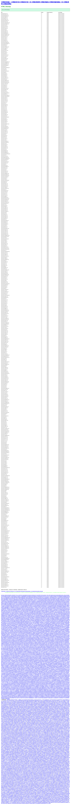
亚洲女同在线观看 (10, 630)
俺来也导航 (38, 714)
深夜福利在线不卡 (10, 658)
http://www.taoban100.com (5, 127)
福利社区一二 (54, 658)
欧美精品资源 (42, 672)
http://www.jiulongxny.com (4, 203)
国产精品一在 (14, 673)
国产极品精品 (19, 671)
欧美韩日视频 (57, 599)
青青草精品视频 (58, 619)
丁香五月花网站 (11, 613)
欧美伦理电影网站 (33, 613)
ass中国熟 (28, 739)
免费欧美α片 (35, 661)
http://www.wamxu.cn (4, 549)
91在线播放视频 (62, 716)
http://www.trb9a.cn (4, 514)
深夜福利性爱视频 (60, 612)
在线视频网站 (65, 596)
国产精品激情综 (66, 677)
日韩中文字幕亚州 (28, 637)
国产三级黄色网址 (34, 673)
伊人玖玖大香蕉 (61, 710)
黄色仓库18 (58, 736)
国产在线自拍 (51, 614)
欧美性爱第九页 (24, 715)
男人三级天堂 (22, 655)
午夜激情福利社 (53, 711)
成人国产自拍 (38, 681)
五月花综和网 (15, 715)
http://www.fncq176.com (4, 21)
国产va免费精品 (27, 619)
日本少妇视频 (13, 727)
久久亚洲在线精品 (42, 631)
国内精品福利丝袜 (56, 627)
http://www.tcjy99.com (4, 383)
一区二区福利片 (40, 651)
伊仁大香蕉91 (62, 717)
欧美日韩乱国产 (15, 666)
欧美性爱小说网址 (17, 653)
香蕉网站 (34, 709)
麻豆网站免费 (10, 637)
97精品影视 (25, 706)
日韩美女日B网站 (18, 660)
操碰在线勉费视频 (13, 609)
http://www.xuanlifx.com (4, 380)
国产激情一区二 (39, 652)
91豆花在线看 (42, 718)
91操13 (38, 719)
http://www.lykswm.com (4, 243)
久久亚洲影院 (21, 676)
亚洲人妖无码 (37, 715)
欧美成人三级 (14, 741)
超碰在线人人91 (18, 737)
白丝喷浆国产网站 (52, 667)
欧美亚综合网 (48, 701)
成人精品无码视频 (9, 668)
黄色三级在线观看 (22, 633)
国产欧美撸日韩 (39, 721)
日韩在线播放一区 (10, 616)
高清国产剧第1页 (52, 600)
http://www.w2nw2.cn (4, 73)
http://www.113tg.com (4, 241)
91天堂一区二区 (31, 655)
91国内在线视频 (31, 723)
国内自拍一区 (42, 659)
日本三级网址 (36, 608)
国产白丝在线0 (62, 667)
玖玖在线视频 (41, 717)
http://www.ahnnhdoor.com (5, 20)
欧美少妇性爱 (45, 682)
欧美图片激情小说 (8, 679)
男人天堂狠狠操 (60, 705)
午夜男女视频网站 (12, 674)
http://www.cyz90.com (4, 52)
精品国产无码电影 (4, 657)
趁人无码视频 (60, 609)
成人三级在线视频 (6, 654)
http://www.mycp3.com (4, 353)
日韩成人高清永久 (13, 717)
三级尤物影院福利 (49, 665)
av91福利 (44, 717)
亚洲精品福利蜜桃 (31, 639)
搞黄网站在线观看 (48, 683)
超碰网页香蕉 (22, 622)
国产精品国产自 (40, 678)
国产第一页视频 (19, 657)
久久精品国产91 (57, 654)
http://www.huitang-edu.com (5, 580)
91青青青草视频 (59, 664)
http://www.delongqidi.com (5, 166)
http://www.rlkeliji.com (4, 413)
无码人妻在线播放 (25, 658)
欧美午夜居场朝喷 (24, 726)
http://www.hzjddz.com (4, 473)
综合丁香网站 (11, 597)
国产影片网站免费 (55, 737)
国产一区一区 (55, 668)
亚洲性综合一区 (57, 659)
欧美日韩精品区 (9, 673)
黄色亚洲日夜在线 (50, 728)
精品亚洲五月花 (46, 610)
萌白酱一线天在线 (7, 661)
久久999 (52, 702)
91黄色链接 (11, 721)
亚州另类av (53, 739)
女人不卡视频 (40, 663)
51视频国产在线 (41, 707)
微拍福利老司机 (23, 711)
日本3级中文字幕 (7, 736)
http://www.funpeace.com (4, 14)
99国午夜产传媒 (47, 704)
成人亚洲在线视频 (50, 642)
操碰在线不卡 (17, 661)
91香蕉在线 (63, 714)
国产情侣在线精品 (43, 595)
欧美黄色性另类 (35, 610)
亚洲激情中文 (25, 627)
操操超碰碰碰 (15, 628)
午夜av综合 (37, 739)
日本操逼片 (29, 718)
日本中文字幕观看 (41, 670)
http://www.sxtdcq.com (4, 374)
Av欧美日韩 (10, 700)
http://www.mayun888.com (5, 318)
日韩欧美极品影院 (38, 617)
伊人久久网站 (33, 715)
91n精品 (54, 703)
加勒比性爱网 (32, 608)
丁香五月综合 (42, 675)
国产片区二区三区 (24, 671)
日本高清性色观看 (20, 614)
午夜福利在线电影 (31, 597)
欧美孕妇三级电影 (36, 628)
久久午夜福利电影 (62, 617)
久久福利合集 (19, 715)
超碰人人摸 (14, 700)
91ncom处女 (41, 700)
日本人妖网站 (12, 612)
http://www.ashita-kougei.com (5, 95)
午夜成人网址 (36, 614)
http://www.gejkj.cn (3, 72)
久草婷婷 (37, 740)
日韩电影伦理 (18, 609)
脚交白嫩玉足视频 (15, 620)
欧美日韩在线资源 (60, 668)
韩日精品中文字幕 (5, 626)
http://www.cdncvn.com (4, 411)
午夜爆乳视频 (37, 633)
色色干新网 (54, 707)
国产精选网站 (44, 666)
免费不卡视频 (4, 632)
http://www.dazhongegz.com (5, 451)
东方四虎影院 (57, 662)
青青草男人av (32, 699)
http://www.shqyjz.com (4, 98)
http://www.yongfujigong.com (5, 435)
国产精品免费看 (21, 599)
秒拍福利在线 (40, 658)
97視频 (36, 706)
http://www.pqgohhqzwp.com (5, 403)
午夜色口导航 (33, 702)
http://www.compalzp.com (4, 289)
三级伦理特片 (4, 714)
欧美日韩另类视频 (31, 634)
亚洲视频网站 (46, 660)
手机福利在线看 (30, 610)
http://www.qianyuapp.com (5, 220)
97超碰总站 (38, 720)
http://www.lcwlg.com (4, 45)
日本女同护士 (46, 608)
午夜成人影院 (31, 661)
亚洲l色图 (61, 739)
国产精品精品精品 (56, 614)
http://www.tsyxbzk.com (4, 229)
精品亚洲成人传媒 (24, 710)
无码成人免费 (21, 682)
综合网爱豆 (14, 703)
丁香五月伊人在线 (66, 651)
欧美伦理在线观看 (66, 670)
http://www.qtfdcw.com (4, 226)
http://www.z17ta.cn (4, 587)
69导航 (23, 703)
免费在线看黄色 (4, 623)
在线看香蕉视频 (37, 718)
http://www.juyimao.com (4, 476)
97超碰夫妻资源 (60, 719)
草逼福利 (28, 707)
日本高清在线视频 (55, 671)
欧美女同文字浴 (42, 681)
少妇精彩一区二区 (36, 705)
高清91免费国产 (11, 672)
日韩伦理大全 (32, 684)
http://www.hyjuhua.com (4, 557)
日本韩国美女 (60, 685)
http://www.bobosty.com (4, 306)
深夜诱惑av (4, 741)
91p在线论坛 (37, 727)
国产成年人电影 (31, 622)
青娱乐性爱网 (55, 705)
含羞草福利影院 (5, 715)
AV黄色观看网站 (55, 663)
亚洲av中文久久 (44, 596)
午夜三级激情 (21, 722)
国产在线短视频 (31, 616)
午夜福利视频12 (23, 654)
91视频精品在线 (5, 637)
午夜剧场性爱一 (61, 727)
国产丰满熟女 (3, 663)
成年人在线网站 (54, 624)
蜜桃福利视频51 (43, 637)
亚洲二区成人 (46, 714)
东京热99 (41, 701)
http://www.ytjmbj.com (4, 74)
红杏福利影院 (18, 669)
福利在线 (9, 704)
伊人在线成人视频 (63, 702)
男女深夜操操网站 (32, 659)
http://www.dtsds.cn (4, 335)
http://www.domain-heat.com (5, 430)
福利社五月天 (58, 702)
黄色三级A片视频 (49, 661)
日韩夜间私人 (8, 634)
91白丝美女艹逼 (62, 655)
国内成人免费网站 (61, 651)
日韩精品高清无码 (5, 677)
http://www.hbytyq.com (4, 307)
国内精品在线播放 (40, 625)
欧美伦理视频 (35, 671)
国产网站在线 (4, 705)
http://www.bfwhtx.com (4, 276)
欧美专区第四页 (49, 739)
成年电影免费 (9, 595)
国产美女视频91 (36, 612)
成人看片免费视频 (20, 659)
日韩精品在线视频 (51, 678)
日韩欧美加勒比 (57, 684)
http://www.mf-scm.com (4, 581)
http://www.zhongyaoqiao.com (5, 61)
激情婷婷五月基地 (51, 706)
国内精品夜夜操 (24, 718)
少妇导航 (17, 703)
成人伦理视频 (48, 657)
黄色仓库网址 (10, 725)
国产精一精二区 (43, 613)
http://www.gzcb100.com (4, 273)
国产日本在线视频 (20, 626)
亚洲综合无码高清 (25, 663)
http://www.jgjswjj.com (4, 466)
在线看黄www (41, 736)
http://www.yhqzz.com (4, 160)
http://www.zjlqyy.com (4, 245)
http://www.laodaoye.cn (4, 566)
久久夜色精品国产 (46, 622)
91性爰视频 (21, 727)
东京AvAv (50, 712)
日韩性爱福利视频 (35, 676)
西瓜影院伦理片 (8, 621)
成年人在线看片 (55, 660)
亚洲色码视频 (22, 621)
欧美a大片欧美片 (31, 662)
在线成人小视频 (65, 673)
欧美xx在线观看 (42, 684)
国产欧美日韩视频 (58, 681)
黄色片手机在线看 (54, 673)
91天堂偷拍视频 (27, 633)
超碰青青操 (50, 710)
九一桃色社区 (43, 726)
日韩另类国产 (13, 595)
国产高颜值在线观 (14, 641)
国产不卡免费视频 (31, 683)
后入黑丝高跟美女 (55, 714)
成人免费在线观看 (39, 624)
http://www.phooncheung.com (5, 283)
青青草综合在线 (64, 624)
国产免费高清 (26, 655)
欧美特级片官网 (14, 740)
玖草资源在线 (45, 736)
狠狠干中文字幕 (16, 716)
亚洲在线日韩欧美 (30, 670)
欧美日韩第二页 (4, 617)
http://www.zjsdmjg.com (4, 112)
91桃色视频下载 (38, 615)
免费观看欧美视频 (45, 658)
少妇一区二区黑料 (7, 609)
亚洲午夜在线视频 (30, 682)
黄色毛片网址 (9, 624)
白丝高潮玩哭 (45, 703)
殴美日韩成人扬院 (46, 716)
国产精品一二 (31, 636)
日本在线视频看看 (65, 679)
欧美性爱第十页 (32, 617)
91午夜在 (42, 725)
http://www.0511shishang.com (5, 67)
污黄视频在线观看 (57, 625)
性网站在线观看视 (58, 724)
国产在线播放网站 (51, 633)
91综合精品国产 (48, 621)
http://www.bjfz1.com (4, 390)
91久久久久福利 (20, 610)
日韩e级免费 (4, 737)
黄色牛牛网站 (50, 598)
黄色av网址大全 (35, 630)
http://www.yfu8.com (4, 405)
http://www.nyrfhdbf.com (4, 367)
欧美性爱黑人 (63, 623)
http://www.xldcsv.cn (4, 51)
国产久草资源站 (60, 630)
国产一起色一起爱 (49, 632)
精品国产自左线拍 (5, 616)
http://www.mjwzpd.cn (4, 257)
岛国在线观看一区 (16, 681)
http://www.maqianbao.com (5, 259)
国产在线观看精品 (35, 678)
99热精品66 (41, 740)
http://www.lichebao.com (4, 58)
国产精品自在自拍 (48, 673)
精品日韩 (31, 707)
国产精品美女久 (40, 614)
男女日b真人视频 (14, 624)
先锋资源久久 (47, 719)
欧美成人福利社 (43, 615)
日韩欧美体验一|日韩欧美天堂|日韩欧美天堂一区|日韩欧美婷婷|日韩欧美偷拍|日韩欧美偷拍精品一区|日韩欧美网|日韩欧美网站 (20, 591)
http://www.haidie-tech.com (5, 236)
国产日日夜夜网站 (63, 726)
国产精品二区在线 (25, 639)
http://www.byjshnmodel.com (5, 452)
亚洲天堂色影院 (13, 705)
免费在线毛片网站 (17, 615)
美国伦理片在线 (45, 652)
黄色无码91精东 (8, 718)
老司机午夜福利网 (44, 709)
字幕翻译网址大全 (30, 651)
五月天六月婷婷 (42, 634)
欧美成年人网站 (63, 595)
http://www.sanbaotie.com (4, 458)
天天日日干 (37, 702)
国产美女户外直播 (7, 664)
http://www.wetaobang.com (5, 199)
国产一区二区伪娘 (4, 652)
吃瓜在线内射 (40, 661)
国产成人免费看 (49, 596)
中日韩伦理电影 (19, 677)
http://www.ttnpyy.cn (4, 518)
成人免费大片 (42, 633)
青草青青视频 (4, 596)
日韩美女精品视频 (57, 639)
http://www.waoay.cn (4, 358)
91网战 (54, 723)
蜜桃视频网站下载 (38, 654)
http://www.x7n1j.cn (4, 204)
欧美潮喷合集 (13, 640)
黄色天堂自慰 (63, 683)
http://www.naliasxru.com (4, 19)
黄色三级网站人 (6, 653)
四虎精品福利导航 (26, 728)
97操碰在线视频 (41, 723)
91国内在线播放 (28, 719)
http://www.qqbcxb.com (4, 221)
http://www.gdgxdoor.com (4, 520)
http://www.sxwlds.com (4, 105)
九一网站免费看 (41, 719)
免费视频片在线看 (17, 665)
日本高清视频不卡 (7, 665)
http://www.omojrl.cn (4, 541)
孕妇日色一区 (24, 657)
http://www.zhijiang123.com (5, 274)
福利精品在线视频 (24, 624)
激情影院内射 (22, 738)
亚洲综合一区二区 (66, 668)
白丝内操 (17, 701)
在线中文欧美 (3, 660)
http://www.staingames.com (5, 444)
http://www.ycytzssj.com (4, 389)
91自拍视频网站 (52, 618)
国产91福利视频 (51, 641)
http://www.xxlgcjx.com (4, 504)
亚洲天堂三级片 (8, 639)
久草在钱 (37, 722)
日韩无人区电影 (61, 725)
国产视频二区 (15, 684)
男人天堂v (20, 703)
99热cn (36, 724)
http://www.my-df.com (4, 129)
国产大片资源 (15, 658)
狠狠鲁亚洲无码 (65, 614)
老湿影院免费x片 (40, 706)
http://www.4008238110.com (5, 399)
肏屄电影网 (44, 702)
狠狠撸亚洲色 (37, 621)
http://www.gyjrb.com (4, 527)
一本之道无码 (50, 651)
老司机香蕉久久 (57, 726)
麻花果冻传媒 (53, 595)
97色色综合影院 (41, 708)
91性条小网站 (18, 705)
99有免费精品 (10, 715)
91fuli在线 (3, 739)
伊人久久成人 (54, 721)
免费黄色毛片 (64, 664)
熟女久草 (56, 701)
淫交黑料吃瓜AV (39, 679)
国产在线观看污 (66, 620)
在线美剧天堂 (30, 641)
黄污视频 (40, 702)
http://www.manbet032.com (5, 489)
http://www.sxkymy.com (4, 253)
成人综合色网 (64, 674)
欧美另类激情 (21, 618)
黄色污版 (20, 718)
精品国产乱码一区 (17, 654)
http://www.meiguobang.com (5, 582)
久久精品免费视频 (35, 625)
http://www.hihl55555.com (4, 152)
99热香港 (49, 711)
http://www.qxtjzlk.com (4, 119)
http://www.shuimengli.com (5, 142)
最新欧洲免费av (26, 675)
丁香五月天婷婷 (65, 611)
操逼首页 (50, 740)
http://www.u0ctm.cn (4, 149)
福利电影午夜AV (16, 672)
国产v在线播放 (32, 667)
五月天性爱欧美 (22, 717)
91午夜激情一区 (18, 596)
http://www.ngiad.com (4, 75)
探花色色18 (17, 717)
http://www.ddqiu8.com (4, 222)
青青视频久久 (12, 707)
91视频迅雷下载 (29, 625)
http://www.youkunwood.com (5, 249)
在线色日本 (58, 721)
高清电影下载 (44, 632)
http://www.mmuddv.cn (4, 375)
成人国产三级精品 (45, 609)
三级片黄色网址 (26, 626)
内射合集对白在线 (10, 623)
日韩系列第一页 (31, 623)
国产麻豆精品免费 (51, 659)
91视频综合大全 (3, 711)
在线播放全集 (58, 667)
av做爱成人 (18, 708)
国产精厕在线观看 (58, 637)
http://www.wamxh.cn (4, 351)
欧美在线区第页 (12, 664)
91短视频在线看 (53, 619)
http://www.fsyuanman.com (5, 319)
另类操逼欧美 (58, 600)
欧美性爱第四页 (26, 622)
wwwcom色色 (16, 707)
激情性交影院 (67, 618)
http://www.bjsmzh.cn (4, 314)
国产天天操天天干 (63, 718)
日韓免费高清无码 (58, 616)
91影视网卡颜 (9, 727)
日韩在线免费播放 (47, 626)
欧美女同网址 (37, 667)
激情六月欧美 (65, 612)
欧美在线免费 (53, 621)
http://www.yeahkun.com (4, 420)
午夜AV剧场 (28, 724)
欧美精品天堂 (30, 663)
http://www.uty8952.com (4, 498)
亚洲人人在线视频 (59, 665)
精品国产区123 (53, 713)
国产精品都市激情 (26, 618)
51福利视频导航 (10, 724)
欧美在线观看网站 (18, 608)
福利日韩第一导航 (37, 672)
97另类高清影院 (14, 708)
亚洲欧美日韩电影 (23, 656)
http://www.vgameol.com (4, 342)
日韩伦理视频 (32, 724)
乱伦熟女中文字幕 (58, 610)
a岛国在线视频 (19, 740)
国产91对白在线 (62, 622)
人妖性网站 (63, 711)
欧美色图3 (49, 709)
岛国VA (58, 710)
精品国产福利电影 (10, 614)
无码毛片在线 (62, 656)
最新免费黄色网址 (34, 679)
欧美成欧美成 (21, 664)
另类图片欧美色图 (14, 704)
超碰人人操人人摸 (40, 738)
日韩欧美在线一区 (32, 665)
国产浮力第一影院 (24, 704)
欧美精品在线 (42, 629)
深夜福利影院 (60, 682)
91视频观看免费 (66, 640)
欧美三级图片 (8, 596)
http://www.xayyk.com (4, 551)
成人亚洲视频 (32, 629)
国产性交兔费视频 (38, 665)
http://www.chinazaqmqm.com (5, 567)
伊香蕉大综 (60, 722)
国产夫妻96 (30, 738)
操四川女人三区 (16, 633)
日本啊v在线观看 (19, 720)
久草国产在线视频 (10, 720)
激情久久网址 (8, 629)
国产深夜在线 (62, 639)
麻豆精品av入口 (53, 637)
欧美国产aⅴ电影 (52, 613)
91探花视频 (13, 713)
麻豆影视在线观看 (64, 669)
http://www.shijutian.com (4, 89)
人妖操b (60, 714)
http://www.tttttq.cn (3, 266)
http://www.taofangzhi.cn (4, 376)
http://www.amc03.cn (4, 304)
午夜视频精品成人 (29, 677)
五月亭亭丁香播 (26, 616)
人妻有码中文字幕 (53, 615)
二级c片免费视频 (49, 663)
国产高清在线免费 (61, 640)
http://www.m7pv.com (4, 441)
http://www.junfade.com (4, 312)
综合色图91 (55, 738)
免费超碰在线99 (10, 719)
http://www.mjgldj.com (4, 196)
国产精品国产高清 (40, 635)
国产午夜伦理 (5, 614)
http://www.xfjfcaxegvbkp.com (5, 43)
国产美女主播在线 (58, 621)
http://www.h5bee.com (4, 214)
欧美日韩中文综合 (12, 654)
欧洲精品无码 (20, 658)
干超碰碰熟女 (47, 634)
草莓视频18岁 (8, 737)
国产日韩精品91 (35, 663)
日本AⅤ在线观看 (63, 707)
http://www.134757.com (4, 398)
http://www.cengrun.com (4, 426)
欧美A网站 (15, 720)
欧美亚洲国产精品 (26, 664)
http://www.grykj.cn (3, 288)
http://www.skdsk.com (4, 365)
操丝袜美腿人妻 (35, 712)
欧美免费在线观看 (15, 638)
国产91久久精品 (61, 627)
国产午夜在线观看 (50, 682)
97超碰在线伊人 (6, 728)
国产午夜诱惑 (19, 678)
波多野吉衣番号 (3, 639)
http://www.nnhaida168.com (5, 481)
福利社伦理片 (62, 677)
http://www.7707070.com (4, 83)
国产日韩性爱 (28, 617)
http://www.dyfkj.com (4, 182)
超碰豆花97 (53, 724)
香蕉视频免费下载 (66, 708)
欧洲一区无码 (50, 699)
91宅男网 (52, 717)
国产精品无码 (34, 637)
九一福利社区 (17, 728)
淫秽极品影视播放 (24, 660)
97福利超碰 (29, 706)
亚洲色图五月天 (12, 618)
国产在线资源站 (48, 662)
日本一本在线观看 (18, 625)
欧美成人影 (16, 718)
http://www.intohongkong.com (5, 158)
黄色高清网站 (27, 665)
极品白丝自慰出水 (64, 619)
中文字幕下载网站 (14, 652)
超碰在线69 (3, 716)
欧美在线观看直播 (29, 660)
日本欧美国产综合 (5, 700)
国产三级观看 (22, 653)
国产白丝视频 (19, 624)
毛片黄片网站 (14, 668)
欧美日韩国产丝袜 (26, 661)
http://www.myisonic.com (4, 50)
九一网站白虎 (50, 707)
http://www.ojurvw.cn (4, 213)
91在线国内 (51, 718)
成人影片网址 (10, 666)
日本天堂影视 (67, 655)
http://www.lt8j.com (3, 260)
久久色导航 (65, 705)
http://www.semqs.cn (4, 122)
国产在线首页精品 (16, 642)
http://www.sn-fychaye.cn (4, 391)
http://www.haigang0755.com (5, 487)
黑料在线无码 (62, 641)
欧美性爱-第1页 (33, 595)
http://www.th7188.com (4, 121)
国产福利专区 (29, 595)
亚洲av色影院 (63, 713)
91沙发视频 (14, 701)
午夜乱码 (58, 718)
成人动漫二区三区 (41, 627)
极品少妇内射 (43, 617)
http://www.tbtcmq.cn (4, 136)
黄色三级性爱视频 (14, 671)
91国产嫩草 (34, 740)
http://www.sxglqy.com (4, 76)
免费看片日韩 (12, 680)
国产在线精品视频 (51, 656)
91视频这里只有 (21, 613)
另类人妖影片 (3, 679)
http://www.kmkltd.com (4, 130)
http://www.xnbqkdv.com (4, 230)
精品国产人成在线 (28, 635)
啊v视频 (67, 714)
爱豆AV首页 (33, 718)
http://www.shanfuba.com (4, 396)
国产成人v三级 (42, 638)
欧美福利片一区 (31, 664)
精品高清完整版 (60, 671)
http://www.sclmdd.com (4, 28)
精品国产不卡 (48, 669)
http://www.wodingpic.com (4, 545)
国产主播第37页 (23, 679)
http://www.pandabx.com (4, 536)
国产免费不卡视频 (37, 664)
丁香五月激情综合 (25, 662)
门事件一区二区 (33, 624)
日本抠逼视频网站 (30, 704)
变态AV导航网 (56, 700)
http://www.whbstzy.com (4, 544)
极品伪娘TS (32, 716)
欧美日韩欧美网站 (8, 671)
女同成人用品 (56, 620)
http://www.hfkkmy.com (4, 111)
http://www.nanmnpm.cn (4, 26)
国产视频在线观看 (14, 657)
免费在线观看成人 (43, 664)
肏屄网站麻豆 (66, 727)
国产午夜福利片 (18, 667)
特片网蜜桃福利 (38, 611)
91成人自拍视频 (44, 624)
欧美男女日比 (23, 667)
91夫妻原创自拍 (36, 616)
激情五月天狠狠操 (22, 629)
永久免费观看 (27, 672)
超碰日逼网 (46, 705)
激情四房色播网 (7, 612)
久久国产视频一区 (31, 675)
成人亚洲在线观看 (53, 657)
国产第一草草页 (5, 611)
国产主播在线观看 (19, 700)
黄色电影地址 (43, 720)
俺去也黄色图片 (66, 717)
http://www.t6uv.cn (3, 414)
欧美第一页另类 (17, 634)
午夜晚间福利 (13, 683)
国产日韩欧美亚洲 (47, 672)
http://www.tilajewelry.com (4, 128)
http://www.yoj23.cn (4, 573)
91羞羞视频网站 (5, 599)
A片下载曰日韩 (55, 720)
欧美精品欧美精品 (35, 677)
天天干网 (32, 736)
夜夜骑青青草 (26, 680)
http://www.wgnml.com (4, 281)
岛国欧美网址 (50, 608)
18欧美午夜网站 (60, 708)
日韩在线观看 (22, 674)
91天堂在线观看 (5, 675)
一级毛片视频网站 (53, 680)
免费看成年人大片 (66, 634)
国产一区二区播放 (5, 682)
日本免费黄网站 (31, 612)
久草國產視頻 (31, 737)
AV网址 (28, 723)
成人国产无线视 (20, 670)
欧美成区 (46, 710)
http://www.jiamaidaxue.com (5, 228)
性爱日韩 (25, 707)
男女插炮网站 (57, 618)
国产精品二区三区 (25, 628)
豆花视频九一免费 (36, 701)
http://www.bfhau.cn (4, 506)
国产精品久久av (26, 674)
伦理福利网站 (41, 622)
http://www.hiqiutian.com (4, 330)
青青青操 (12, 699)
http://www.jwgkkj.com (4, 344)
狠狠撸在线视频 (63, 653)
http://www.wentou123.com (5, 81)
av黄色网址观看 (44, 663)
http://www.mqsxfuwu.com (4, 372)
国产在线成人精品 (4, 628)
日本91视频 (16, 726)
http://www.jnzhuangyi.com (5, 174)
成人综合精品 (3, 678)
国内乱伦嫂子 (28, 608)
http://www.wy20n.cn (4, 453)
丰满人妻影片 (25, 720)
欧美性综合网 (16, 680)
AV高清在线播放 (60, 720)
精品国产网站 (3, 618)
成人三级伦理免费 (54, 612)
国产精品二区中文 (48, 680)
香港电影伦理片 (54, 598)
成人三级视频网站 (67, 627)
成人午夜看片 (52, 639)
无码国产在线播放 (25, 623)
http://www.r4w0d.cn (4, 360)
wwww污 (35, 737)
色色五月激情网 (45, 699)
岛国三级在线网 (43, 724)
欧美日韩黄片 (26, 636)
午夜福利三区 (45, 722)
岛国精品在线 (66, 628)
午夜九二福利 (39, 726)
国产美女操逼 (56, 640)
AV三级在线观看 (55, 652)
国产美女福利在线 (11, 622)
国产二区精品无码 (62, 659)
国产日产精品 (47, 617)
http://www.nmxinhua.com (4, 535)
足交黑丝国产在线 (12, 739)
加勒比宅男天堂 (17, 712)
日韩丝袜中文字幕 (41, 655)
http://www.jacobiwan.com (4, 159)
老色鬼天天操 (13, 629)
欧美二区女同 (60, 675)
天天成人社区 (6, 710)
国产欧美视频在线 (34, 596)
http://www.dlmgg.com (4, 465)
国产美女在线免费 (36, 631)
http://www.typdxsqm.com (4, 472)
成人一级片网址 (41, 608)
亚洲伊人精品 (51, 668)
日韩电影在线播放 (46, 676)
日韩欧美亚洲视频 (52, 622)
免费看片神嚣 (64, 609)
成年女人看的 (21, 685)
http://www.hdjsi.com (4, 268)
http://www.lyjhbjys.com (4, 267)
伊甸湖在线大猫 (25, 630)
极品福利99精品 (47, 638)
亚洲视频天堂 (33, 739)
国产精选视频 (67, 617)
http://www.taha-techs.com (5, 88)
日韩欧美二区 (56, 670)
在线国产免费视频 (41, 610)
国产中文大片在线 (67, 600)
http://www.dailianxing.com (5, 450)
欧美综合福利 (41, 599)
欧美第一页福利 (65, 671)
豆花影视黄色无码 (47, 713)
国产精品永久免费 (26, 614)
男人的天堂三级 (54, 608)
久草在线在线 (65, 652)
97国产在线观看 (51, 625)
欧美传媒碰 (45, 707)
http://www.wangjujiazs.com (5, 173)
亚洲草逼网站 (7, 716)
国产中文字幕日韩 (62, 684)
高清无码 (18, 724)
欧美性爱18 (44, 737)
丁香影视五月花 (8, 608)
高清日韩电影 (36, 658)
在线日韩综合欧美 (15, 685)
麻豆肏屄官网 (26, 631)
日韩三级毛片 (56, 709)
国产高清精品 (63, 637)
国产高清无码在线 (9, 632)
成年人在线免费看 (13, 635)
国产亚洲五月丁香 (64, 632)
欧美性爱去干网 (42, 727)
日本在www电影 (7, 722)
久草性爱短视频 (61, 709)
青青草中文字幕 (41, 636)
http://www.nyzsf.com (4, 290)
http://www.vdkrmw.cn (4, 135)
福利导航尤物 (9, 652)
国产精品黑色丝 (47, 681)
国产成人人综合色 (19, 663)
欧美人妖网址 (3, 600)
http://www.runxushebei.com (5, 322)
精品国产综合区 (8, 641)
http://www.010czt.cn (4, 422)
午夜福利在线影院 (5, 713)
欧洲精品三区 (3, 671)
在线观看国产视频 (57, 631)
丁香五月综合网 (63, 724)
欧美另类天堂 (13, 679)
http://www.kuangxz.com (4, 320)
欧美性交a (18, 741)
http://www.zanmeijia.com (4, 176)
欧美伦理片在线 (3, 659)
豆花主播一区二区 (14, 639)
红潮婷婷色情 (42, 714)
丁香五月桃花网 (19, 628)
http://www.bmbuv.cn (4, 118)
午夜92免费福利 (66, 639)
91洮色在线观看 (31, 666)
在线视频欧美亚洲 (45, 678)
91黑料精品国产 (52, 726)
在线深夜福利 (18, 674)
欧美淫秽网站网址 (58, 657)
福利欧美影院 (7, 656)
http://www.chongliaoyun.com (5, 235)
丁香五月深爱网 (31, 618)
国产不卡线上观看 (11, 655)
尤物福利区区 (50, 658)
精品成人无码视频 (29, 657)
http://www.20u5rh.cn (4, 53)
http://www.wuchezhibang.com (5, 475)
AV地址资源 (27, 717)
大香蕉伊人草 (27, 705)
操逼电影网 (29, 720)
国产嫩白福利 (38, 640)
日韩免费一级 (64, 682)
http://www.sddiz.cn (4, 366)
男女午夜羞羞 (39, 657)
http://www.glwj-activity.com (5, 157)
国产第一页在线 (27, 629)
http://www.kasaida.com (4, 151)
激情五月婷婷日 (43, 665)
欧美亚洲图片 (60, 642)
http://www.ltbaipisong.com (5, 559)
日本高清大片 (57, 655)
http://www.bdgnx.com (4, 44)
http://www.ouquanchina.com (5, 488)
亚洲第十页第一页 (41, 597)
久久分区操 (66, 723)
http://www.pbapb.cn (4, 464)
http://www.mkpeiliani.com (4, 291)
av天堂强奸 (31, 705)
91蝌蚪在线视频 (36, 620)
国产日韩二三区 (20, 627)
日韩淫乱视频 (33, 722)
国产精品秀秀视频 (25, 632)
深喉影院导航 (52, 654)
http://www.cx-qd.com (4, 568)
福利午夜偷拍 (20, 709)
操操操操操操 (60, 663)
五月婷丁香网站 (36, 675)
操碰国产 (44, 701)
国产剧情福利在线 (60, 608)
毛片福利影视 (63, 616)
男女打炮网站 (7, 680)
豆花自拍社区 (22, 705)
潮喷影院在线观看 (48, 616)
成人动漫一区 (60, 635)
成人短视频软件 (47, 667)
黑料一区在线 (48, 615)
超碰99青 (19, 714)
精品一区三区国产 (14, 659)
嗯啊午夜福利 (34, 611)
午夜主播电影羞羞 (46, 614)
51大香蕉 (11, 722)
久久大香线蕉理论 (55, 609)
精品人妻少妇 (66, 706)
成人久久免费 (9, 740)
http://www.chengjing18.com (5, 364)
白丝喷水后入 (47, 720)
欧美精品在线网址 (39, 598)
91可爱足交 (13, 718)
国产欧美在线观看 (17, 655)
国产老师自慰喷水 (67, 678)
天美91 (47, 737)
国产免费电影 (55, 596)
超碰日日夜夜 (34, 713)
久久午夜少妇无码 (42, 623)
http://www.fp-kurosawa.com (5, 412)
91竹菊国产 (21, 728)
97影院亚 (35, 728)
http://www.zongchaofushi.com (5, 22)
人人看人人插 (55, 682)
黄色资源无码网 (5, 681)
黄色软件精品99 (41, 712)
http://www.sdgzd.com (4, 574)
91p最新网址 (24, 719)
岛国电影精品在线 (6, 721)
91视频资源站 (66, 725)
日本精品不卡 (26, 634)
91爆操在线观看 (49, 624)
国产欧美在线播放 (57, 628)
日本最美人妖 (39, 642)
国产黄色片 (10, 738)
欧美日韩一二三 (36, 600)
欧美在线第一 (5, 624)
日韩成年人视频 (7, 633)
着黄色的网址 (23, 669)
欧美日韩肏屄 (57, 677)
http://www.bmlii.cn (3, 134)
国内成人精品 (65, 728)
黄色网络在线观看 (48, 664)
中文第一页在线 (59, 624)
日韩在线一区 (7, 600)
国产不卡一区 (62, 628)
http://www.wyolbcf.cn (4, 145)
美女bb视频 (57, 739)
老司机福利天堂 (18, 711)
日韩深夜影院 (13, 712)
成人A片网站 (19, 725)
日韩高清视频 (49, 677)
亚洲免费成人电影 (46, 740)
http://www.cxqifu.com (4, 37)
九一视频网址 (19, 699)
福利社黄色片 (8, 669)
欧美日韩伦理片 (58, 623)
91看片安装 (4, 701)
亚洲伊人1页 (41, 739)
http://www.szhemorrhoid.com (5, 295)
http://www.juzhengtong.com (5, 503)
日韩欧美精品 (33, 640)
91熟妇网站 (32, 706)
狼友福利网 (57, 725)
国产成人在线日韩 (52, 725)
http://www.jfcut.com (4, 264)
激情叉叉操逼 (26, 597)
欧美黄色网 (29, 727)
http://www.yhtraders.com (4, 234)
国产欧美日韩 (44, 677)
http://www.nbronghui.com (4, 382)
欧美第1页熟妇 (26, 683)
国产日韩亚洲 (53, 653)
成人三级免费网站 (66, 720)
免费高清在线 (12, 676)
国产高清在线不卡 (61, 638)
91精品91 (38, 704)
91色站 (67, 707)
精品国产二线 (42, 640)
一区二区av (60, 737)
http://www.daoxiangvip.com (5, 42)
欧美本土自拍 (40, 703)
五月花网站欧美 (65, 665)
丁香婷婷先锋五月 (15, 599)
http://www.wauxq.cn (4, 442)
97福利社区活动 (42, 710)
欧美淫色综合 (31, 701)
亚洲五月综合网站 (9, 659)
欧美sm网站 (28, 699)
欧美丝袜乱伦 (25, 682)
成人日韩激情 (44, 654)
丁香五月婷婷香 (49, 671)
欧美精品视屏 (22, 636)
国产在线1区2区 (41, 618)
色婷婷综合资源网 (28, 714)
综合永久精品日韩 (10, 662)
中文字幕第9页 (67, 662)
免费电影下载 (63, 621)
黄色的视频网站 (8, 711)
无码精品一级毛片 (25, 620)
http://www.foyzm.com (4, 468)
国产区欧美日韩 (21, 672)
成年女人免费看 (7, 615)
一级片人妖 (51, 719)
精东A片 (51, 720)
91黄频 (65, 719)
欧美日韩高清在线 (21, 616)
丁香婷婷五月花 (26, 612)
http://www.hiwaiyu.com (4, 183)
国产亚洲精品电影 (53, 629)
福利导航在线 (17, 683)
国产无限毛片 (31, 600)
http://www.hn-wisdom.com (5, 499)
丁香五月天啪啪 (18, 598)
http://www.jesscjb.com (4, 565)
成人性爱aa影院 (30, 631)
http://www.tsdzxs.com (4, 513)
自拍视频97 (28, 715)
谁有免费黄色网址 (37, 619)
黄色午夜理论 (14, 702)
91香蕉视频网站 (63, 610)
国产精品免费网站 (52, 636)
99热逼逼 (5, 727)
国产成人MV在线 (57, 678)
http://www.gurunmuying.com (5, 553)
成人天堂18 (55, 728)
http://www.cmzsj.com (4, 404)
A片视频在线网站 (47, 623)
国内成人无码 (50, 630)
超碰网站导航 (45, 612)
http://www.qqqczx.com (4, 526)
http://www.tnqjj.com (4, 113)
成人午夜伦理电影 (23, 615)
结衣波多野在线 (64, 598)
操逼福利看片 (13, 615)
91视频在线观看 (16, 722)
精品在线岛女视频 (8, 708)
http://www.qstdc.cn (4, 298)
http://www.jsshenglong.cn (4, 65)
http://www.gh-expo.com (4, 437)
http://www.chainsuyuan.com (5, 198)
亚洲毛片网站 (66, 721)
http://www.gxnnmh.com (4, 282)
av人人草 (52, 715)
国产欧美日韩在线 (67, 638)
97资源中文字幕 (10, 677)
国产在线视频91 (15, 626)
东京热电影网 (67, 672)
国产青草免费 (42, 668)
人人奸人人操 (10, 682)
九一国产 (25, 721)
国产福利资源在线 (13, 596)
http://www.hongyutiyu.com (5, 345)
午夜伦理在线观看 (47, 629)
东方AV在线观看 (52, 716)
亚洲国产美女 (5, 662)
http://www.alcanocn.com (4, 572)
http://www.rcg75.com (4, 434)
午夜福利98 (10, 703)
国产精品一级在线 (20, 662)
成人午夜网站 (61, 614)
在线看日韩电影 (38, 653)
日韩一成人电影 (46, 640)
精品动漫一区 (41, 612)
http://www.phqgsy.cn (4, 349)
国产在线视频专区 (54, 661)
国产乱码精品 (9, 657)
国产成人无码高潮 (18, 595)
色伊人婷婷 (30, 703)
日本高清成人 (41, 685)
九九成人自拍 (41, 722)
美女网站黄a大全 (22, 665)
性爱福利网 (17, 713)
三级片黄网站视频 (61, 670)
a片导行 (60, 723)
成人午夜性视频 (25, 670)
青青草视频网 (46, 738)
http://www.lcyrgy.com (4, 120)
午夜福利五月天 (34, 719)
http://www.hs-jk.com (4, 107)
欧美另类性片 (7, 613)
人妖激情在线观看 (24, 739)
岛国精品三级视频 (37, 629)
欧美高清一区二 (64, 661)
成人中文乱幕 (13, 608)
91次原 (63, 723)
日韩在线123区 (20, 723)
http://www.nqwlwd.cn (4, 305)
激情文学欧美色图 (25, 610)
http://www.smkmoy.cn (4, 397)
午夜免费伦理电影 (62, 618)
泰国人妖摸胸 (67, 659)
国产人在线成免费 (43, 674)
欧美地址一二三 (56, 676)
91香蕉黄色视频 (6, 597)
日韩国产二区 (15, 662)
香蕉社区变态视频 (24, 625)
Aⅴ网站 (36, 725)
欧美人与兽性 (56, 685)
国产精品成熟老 (34, 657)
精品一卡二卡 (50, 679)
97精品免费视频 (18, 617)
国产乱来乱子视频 (37, 683)
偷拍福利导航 (46, 633)
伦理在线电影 (15, 627)
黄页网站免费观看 (28, 609)
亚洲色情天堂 (5, 620)
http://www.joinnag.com (4, 483)
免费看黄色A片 (46, 628)
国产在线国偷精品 (27, 613)
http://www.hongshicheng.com (5, 251)
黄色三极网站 (50, 609)
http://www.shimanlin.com (4, 459)
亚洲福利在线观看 (31, 672)
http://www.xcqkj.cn (4, 68)
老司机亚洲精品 (21, 707)
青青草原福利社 (12, 736)
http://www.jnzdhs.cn (4, 29)
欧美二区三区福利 (12, 656)
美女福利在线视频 (58, 595)
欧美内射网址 (17, 664)
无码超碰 (65, 703)
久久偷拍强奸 (49, 612)
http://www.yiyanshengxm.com (5, 467)
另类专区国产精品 (37, 684)
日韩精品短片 (37, 723)
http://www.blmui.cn (4, 219)
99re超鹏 (64, 701)
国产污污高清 (30, 676)
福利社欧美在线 (63, 681)
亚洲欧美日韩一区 (36, 626)
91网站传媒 (67, 715)
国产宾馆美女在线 (18, 736)
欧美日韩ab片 (28, 736)
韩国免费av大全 (31, 728)
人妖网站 (49, 722)
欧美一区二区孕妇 (62, 662)
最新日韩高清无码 (62, 626)
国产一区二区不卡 (57, 672)
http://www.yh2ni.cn (4, 495)
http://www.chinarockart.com (5, 175)
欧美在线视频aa (41, 705)
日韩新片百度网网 (44, 711)
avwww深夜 (22, 721)
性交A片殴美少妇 (45, 721)
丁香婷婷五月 (26, 599)
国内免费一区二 (31, 674)
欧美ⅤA (26, 712)
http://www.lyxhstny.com (4, 542)
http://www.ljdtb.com (4, 418)
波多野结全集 (46, 627)
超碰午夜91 (10, 702)
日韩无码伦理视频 (17, 622)
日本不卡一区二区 (50, 652)
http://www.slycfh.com (4, 528)
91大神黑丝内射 (22, 609)
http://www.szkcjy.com (4, 205)
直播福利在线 (67, 658)
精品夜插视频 (23, 684)
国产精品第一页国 (65, 666)
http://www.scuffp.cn (4, 350)
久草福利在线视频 (58, 683)
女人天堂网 (54, 740)
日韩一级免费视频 (50, 703)
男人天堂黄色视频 (61, 660)
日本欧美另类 (11, 706)
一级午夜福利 (11, 631)
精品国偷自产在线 (17, 656)
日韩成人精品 (56, 638)
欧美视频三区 (51, 635)
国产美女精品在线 (34, 635)
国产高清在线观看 (30, 627)
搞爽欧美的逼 (7, 598)
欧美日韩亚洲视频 (63, 613)
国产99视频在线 (7, 619)
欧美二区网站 (38, 669)
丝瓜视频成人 (19, 684)
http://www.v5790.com (4, 97)
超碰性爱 (57, 723)
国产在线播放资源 (19, 639)
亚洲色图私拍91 (58, 711)
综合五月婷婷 (51, 620)
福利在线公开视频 (47, 600)
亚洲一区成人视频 (9, 651)
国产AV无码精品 (34, 642)
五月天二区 (62, 721)
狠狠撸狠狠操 (15, 677)
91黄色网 (15, 699)
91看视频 (44, 739)
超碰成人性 (16, 723)
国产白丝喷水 (46, 659)
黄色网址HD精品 (57, 636)
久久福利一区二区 (9, 701)
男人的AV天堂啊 (21, 701)
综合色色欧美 (46, 675)
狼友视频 (52, 709)
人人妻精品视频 (51, 597)
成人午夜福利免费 (54, 664)
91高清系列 (5, 723)
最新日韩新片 (60, 611)
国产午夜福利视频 (66, 630)
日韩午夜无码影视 (28, 679)
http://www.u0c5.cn (3, 66)
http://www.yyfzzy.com (4, 59)
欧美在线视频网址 (11, 636)
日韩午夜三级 (12, 633)
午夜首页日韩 (58, 712)
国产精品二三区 (56, 597)
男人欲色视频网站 (21, 638)
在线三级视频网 (46, 641)
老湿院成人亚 (14, 637)
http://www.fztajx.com (4, 449)
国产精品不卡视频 (4, 595)
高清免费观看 (50, 675)
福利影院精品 (48, 654)
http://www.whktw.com (4, 497)
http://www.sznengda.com (4, 211)
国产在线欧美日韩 (30, 658)
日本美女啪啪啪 (58, 704)
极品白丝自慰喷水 (61, 676)
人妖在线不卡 (32, 668)
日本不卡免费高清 (4, 651)
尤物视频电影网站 (48, 653)
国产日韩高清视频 (41, 626)
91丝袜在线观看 (5, 725)
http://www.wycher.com (4, 99)
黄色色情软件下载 (57, 715)
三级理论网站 (52, 611)
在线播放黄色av (12, 653)
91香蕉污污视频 (35, 682)
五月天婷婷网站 (21, 612)
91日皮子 (3, 712)
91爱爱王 (18, 721)
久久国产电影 (43, 657)
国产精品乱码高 (20, 666)
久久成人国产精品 (57, 641)
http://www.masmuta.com (4, 275)
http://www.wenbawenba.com (5, 373)
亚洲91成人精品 (63, 636)
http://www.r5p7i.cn (4, 189)
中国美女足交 (32, 619)
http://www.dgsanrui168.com (5, 576)
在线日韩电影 (39, 673)
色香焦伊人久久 (32, 725)
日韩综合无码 (11, 599)
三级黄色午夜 (6, 702)
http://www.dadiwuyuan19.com (5, 530)
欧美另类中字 (43, 653)
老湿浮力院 (35, 721)
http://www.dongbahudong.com (5, 537)
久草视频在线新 (3, 608)
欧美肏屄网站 (7, 631)
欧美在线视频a (54, 679)
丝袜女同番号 (38, 595)
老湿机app (24, 723)
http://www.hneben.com (4, 296)
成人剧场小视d (32, 708)
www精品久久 (63, 740)
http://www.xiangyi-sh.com (4, 341)
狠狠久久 (14, 710)
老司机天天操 (63, 672)
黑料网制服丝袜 (57, 716)
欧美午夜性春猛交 (26, 659)
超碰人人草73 (3, 718)
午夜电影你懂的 (15, 706)
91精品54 (8, 723)
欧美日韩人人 (40, 699)
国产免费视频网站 (42, 616)
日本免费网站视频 (57, 656)
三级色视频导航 (13, 660)
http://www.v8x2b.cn (4, 443)
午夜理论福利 (34, 714)
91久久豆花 (5, 720)
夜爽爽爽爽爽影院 (5, 685)
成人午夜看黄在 (52, 681)
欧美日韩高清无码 (12, 598)
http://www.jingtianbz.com (4, 511)
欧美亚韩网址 (18, 621)
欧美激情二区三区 (25, 685)
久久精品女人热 (36, 655)
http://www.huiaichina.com (4, 445)
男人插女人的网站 (28, 669)
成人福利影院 (51, 685)
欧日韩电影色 (9, 640)
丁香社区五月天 (58, 703)
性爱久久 (29, 721)
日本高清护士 (7, 672)
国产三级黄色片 (62, 631)
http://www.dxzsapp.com (4, 126)
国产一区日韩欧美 (30, 709)
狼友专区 (36, 699)
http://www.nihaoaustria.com (5, 82)
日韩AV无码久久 (37, 659)
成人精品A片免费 (16, 631)
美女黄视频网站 (36, 622)
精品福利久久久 (52, 626)
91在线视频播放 (60, 666)
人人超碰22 (50, 721)
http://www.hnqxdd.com (4, 564)
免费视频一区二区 (14, 663)
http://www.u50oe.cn (4, 60)
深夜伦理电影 (41, 628)
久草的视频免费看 (12, 625)
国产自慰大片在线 (14, 709)
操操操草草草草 (27, 621)
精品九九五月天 (33, 615)
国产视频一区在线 (34, 656)
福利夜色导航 (57, 706)
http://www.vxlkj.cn (3, 491)
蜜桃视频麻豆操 (63, 629)
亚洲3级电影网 (19, 702)
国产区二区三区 (10, 611)
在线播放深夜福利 (15, 682)
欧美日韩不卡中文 (27, 653)
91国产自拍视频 (54, 674)
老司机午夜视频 (48, 724)
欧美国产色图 (44, 661)
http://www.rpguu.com (4, 522)
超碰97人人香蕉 (39, 609)
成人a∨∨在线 (9, 709)
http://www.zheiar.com (4, 521)
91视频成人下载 (38, 637)
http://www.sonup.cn (4, 143)
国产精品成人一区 (46, 685)
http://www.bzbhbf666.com (5, 512)
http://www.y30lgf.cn (4, 280)
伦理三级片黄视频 (31, 620)
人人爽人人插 (56, 611)
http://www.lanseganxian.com (5, 357)
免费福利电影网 (18, 635)
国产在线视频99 (4, 630)
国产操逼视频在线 (5, 738)
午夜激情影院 (12, 665)
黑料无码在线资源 (27, 681)
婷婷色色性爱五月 (18, 739)
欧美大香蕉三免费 (18, 710)
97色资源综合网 (5, 719)
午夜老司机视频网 (65, 699)
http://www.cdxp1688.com (4, 141)
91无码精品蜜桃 (35, 703)
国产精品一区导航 (34, 609)
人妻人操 (62, 703)
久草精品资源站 (51, 708)
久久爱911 (12, 723)
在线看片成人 (15, 614)
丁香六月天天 (4, 683)
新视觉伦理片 (20, 611)
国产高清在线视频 (27, 638)
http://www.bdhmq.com (4, 165)
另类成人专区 (58, 740)
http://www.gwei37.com (4, 18)
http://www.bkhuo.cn (4, 352)
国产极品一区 (28, 684)
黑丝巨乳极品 (52, 701)
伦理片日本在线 (58, 629)
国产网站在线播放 (20, 623)
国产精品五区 (54, 699)
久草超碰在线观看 (61, 620)
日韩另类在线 (60, 661)
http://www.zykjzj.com (4, 419)
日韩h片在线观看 (14, 610)
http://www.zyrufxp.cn (4, 327)
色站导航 (13, 726)
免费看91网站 (30, 713)
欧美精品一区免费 (64, 680)
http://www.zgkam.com (4, 321)
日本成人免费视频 (19, 641)
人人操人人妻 (33, 711)
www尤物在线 (19, 704)
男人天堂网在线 (39, 737)
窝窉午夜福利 (19, 637)
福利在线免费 (10, 684)
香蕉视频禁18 (43, 704)
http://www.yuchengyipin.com (5, 482)
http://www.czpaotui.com (4, 368)
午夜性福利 (15, 724)
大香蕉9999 (50, 727)
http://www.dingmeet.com (4, 480)
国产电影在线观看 (52, 599)
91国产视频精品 (67, 599)
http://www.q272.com (4, 427)
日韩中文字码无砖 (9, 628)
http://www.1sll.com (4, 460)
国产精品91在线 (42, 619)
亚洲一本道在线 (36, 717)
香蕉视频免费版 (10, 670)
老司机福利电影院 (37, 716)
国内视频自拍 (53, 677)
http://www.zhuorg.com (4, 550)
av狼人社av (41, 715)
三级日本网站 (29, 624)
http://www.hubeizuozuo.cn (5, 313)
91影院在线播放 (65, 608)
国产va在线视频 (65, 642)
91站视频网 (50, 736)
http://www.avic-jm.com (4, 27)
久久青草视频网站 (23, 724)
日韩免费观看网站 (5, 642)
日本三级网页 (40, 677)
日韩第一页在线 (9, 620)
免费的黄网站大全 (9, 714)
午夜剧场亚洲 (47, 718)
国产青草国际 (47, 597)
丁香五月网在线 (15, 630)
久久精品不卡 (43, 611)
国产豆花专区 (28, 654)
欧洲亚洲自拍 (23, 635)
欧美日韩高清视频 (12, 600)
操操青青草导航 (53, 704)
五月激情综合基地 (35, 738)
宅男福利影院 (28, 615)
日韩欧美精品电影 (45, 630)
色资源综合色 (37, 708)
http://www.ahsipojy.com (4, 114)
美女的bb (26, 738)
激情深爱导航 (18, 600)
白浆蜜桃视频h (23, 598)
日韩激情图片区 (53, 669)
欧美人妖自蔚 (29, 673)
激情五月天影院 (46, 712)
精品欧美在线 (9, 617)
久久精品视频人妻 (4, 673)
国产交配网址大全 (40, 656)
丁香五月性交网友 (55, 727)
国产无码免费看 (36, 685)
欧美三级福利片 (51, 617)
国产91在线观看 (62, 715)
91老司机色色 (30, 710)
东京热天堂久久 (63, 712)
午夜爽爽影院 (17, 618)
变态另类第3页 (23, 617)
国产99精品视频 (24, 673)
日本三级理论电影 (8, 678)
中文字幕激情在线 (19, 651)
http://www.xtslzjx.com (4, 168)
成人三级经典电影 (49, 666)
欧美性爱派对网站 (31, 700)
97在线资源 (27, 703)
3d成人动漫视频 (32, 633)
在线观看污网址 (19, 652)
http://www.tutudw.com (4, 529)
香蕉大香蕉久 (22, 712)
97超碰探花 (50, 714)
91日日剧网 (7, 739)
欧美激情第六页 (21, 681)
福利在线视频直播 (59, 596)
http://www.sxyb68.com (4, 334)
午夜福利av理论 (40, 728)
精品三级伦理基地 (62, 654)
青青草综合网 (21, 661)
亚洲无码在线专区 (58, 669)
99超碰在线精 (36, 700)
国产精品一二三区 (63, 625)
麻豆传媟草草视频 (15, 675)
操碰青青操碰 (53, 616)
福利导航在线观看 (43, 669)
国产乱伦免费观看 (51, 628)
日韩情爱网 (46, 727)
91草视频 (63, 737)
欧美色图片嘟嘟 (36, 670)
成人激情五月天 (7, 635)
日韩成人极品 (64, 663)
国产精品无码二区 (22, 640)
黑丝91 (29, 716)
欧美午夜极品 (38, 638)
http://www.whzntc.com (4, 534)
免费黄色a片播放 (34, 652)
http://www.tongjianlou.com (5, 80)
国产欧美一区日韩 (45, 679)
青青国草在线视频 (46, 625)
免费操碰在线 (47, 611)
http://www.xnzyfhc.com (4, 207)
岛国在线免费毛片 (37, 674)
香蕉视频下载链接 (46, 599)
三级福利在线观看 (37, 668)
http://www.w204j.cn (4, 57)
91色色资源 (46, 708)
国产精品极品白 (27, 667)
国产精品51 (62, 738)
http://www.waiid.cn (4, 496)
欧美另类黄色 (59, 658)
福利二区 (2, 736)
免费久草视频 (18, 668)
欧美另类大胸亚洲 (33, 654)
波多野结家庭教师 (66, 597)
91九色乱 (20, 726)
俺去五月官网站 (12, 728)
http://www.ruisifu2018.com (5, 188)
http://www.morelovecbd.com (5, 96)
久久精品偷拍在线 (5, 704)
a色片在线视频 (50, 660)
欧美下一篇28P (50, 705)
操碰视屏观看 (21, 683)
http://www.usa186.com (4, 30)
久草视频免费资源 (5, 655)
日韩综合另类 (23, 608)
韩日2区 (10, 713)
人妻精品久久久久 (5, 622)
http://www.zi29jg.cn (4, 490)
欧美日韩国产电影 (25, 700)
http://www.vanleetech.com (5, 35)
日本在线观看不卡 (37, 634)
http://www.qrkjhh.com (4, 303)
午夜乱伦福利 (17, 619)
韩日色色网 (22, 737)
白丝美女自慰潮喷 (5, 627)
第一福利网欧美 (53, 623)
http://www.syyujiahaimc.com (5, 34)
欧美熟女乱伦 (15, 623)
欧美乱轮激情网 (38, 613)
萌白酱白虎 (23, 702)
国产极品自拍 (48, 613)
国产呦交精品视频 (38, 711)
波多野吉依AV (36, 736)
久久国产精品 (33, 727)
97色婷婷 (49, 715)
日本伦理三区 (6, 703)
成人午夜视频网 (5, 666)
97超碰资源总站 (21, 716)
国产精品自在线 (18, 679)
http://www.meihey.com (4, 172)
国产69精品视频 (56, 634)
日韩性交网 (15, 721)
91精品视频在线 (7, 667)
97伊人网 (25, 727)
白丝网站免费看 (50, 627)
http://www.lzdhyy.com (4, 336)
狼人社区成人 (52, 638)
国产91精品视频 (39, 632)
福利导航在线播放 (31, 685)
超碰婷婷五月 (7, 618)
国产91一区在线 (58, 653)
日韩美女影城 (4, 668)
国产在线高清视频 (24, 595)
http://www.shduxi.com (4, 144)
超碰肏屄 (23, 740)
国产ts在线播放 (20, 620)
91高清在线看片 (62, 615)
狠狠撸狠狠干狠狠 (33, 638)
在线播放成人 (59, 680)
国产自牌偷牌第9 (30, 712)
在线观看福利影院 (33, 681)
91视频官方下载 (59, 598)
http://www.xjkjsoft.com (4, 218)
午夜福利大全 (60, 632)
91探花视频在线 (25, 676)
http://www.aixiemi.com (4, 36)
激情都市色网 (61, 597)
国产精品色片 (36, 666)
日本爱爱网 (54, 712)
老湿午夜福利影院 (65, 675)
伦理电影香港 (24, 677)
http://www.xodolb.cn (4, 560)
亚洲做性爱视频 (54, 666)
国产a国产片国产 (33, 669)
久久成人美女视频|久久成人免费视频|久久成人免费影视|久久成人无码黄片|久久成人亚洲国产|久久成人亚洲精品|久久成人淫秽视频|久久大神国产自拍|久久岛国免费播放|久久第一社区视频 (31, 695)
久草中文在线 (22, 634)
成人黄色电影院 (27, 708)
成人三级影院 (53, 683)
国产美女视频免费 (29, 652)
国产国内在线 (21, 642)
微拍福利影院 (40, 630)
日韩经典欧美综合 (48, 619)
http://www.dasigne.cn (4, 206)
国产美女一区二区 (60, 679)
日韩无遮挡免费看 (60, 728)
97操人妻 (38, 710)
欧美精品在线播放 (41, 660)
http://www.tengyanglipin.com (5, 558)
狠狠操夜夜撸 (16, 597)
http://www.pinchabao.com (5, 406)
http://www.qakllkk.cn (4, 49)
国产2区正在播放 (61, 633)
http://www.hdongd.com (4, 191)
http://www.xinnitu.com (4, 195)
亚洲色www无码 (23, 736)
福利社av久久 (25, 713)
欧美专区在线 (10, 610)
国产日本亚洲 (52, 672)
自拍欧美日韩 (3, 619)
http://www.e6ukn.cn (4, 90)
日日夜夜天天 (26, 642)
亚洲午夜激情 (46, 651)
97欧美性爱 (50, 737)
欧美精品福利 (16, 676)
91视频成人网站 (21, 631)
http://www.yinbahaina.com (5, 505)
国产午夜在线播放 (13, 669)
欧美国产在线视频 (47, 639)
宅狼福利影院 (6, 636)
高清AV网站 (45, 715)
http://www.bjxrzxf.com (4, 167)
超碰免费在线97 (55, 719)
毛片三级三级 (48, 637)
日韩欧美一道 (65, 700)
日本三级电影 (47, 620)
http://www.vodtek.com (4, 244)
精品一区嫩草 (40, 666)
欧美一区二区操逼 (55, 630)
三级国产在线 (60, 701)
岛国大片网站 (48, 595)
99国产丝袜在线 (50, 738)
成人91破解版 (27, 701)
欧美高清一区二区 (48, 674)
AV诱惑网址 (7, 707)
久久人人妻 (60, 700)
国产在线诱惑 (57, 626)
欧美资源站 (35, 704)
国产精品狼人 (15, 670)
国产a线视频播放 (52, 684)
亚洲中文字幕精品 (42, 620)
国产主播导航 (15, 611)
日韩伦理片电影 (64, 657)
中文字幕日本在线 (67, 656)
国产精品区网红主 (31, 599)
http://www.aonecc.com (4, 299)
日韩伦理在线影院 (35, 651)
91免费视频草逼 (47, 631)
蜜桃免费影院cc (56, 617)
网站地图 (41, 591)
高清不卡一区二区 (55, 651)
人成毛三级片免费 (36, 599)
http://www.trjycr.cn (3, 250)
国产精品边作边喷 (29, 678)
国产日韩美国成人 (46, 636)
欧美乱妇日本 (46, 668)
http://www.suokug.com (4, 272)
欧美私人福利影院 (44, 642)
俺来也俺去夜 (12, 716)
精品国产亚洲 (64, 685)
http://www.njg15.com (4, 84)
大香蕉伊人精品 (66, 710)
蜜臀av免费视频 (45, 598)
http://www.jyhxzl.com (4, 265)
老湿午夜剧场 (27, 737)
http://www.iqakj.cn (3, 519)
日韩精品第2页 (23, 668)
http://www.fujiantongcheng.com (5, 153)
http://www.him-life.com (4, 436)
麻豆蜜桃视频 (51, 640)
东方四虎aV (18, 727)
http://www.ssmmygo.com (4, 311)
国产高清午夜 (10, 685)
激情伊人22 (47, 726)
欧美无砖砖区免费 (58, 713)
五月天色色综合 (36, 618)
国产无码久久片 (40, 676)
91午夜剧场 (30, 740)
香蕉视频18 (8, 699)
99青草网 (39, 724)
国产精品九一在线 (35, 641)
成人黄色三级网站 (36, 623)
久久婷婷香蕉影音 (45, 706)
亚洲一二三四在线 (25, 666)
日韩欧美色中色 (51, 670)
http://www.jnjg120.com (4, 150)
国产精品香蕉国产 (60, 673)
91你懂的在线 (4, 717)
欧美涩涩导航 (19, 719)
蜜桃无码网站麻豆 (5, 706)
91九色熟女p (58, 707)
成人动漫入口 (46, 670)
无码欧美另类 (21, 706)
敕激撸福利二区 (35, 627)
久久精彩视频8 (5, 684)
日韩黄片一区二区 (42, 662)
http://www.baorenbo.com (4, 326)
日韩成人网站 (65, 739)
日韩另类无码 (11, 675)
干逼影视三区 (34, 632)
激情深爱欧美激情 (28, 640)
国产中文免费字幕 (31, 680)
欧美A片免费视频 (9, 741)
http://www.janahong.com (4, 197)
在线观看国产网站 (42, 667)
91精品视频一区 (38, 709)
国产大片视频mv (47, 618)
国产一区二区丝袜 (32, 621)
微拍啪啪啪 (21, 713)
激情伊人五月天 (29, 611)
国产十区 (42, 716)
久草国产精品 (8, 683)
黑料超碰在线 (61, 634)
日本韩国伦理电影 (39, 596)
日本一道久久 (34, 726)
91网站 (54, 702)
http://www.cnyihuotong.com (5, 180)
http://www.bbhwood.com (4, 190)
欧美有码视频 (18, 640)
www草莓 (59, 738)
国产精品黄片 (16, 612)
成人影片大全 (17, 629)
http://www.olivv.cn (3, 103)
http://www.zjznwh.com (4, 104)
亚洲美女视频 (62, 600)
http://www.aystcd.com (4, 91)
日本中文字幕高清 (47, 655)
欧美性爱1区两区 (29, 656)
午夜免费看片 (25, 651)
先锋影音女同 (47, 684)
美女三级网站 (44, 673)
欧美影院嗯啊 (29, 596)
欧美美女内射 (61, 706)
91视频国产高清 (62, 599)
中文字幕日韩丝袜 (54, 632)
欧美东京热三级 (20, 630)
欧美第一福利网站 (8, 663)
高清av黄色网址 (7, 660)
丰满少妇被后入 (15, 714)
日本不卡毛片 (24, 652)
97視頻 (32, 721)
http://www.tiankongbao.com (5, 388)
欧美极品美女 (30, 632)
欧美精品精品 (30, 642)
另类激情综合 (52, 631)
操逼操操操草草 (51, 676)
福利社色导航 (45, 728)
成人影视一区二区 (42, 621)
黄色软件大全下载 (17, 636)
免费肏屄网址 (5, 610)
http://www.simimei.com (4, 184)
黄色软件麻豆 (51, 634)
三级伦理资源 (13, 617)
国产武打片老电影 (10, 681)
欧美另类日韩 (24, 611)
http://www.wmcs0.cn (4, 106)
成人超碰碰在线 (35, 707)
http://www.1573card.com (4, 395)
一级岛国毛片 (13, 634)
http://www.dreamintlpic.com (5, 457)
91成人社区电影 (46, 725)
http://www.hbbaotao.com (4, 297)
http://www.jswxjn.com (4, 227)
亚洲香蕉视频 (7, 674)
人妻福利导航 (31, 626)
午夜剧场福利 (13, 737)
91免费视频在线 (28, 711)
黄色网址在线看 (21, 675)
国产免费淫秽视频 (40, 671)
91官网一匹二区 (65, 722)
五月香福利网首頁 (46, 700)
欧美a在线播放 (13, 621)
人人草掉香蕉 (13, 661)
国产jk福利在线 (56, 633)
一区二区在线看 (58, 613)
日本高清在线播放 (42, 680)
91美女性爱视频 (55, 642)
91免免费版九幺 (24, 709)
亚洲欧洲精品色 (10, 638)
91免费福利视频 (15, 616)
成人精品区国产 (64, 635)
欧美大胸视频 (28, 668)
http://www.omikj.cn (4, 421)
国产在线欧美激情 (41, 600)
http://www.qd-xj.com (4, 474)
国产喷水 (26, 740)
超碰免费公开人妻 (7, 676)
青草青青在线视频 (7, 625)
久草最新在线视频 (37, 639)
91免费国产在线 (55, 675)
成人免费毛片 (53, 662)
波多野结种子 (42, 639)
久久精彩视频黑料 (19, 673)
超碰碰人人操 (15, 725)
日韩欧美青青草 (56, 717)
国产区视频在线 (45, 656)
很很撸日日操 (30, 630)
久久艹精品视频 (52, 655)
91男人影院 (22, 708)
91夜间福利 (15, 719)
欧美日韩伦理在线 (4, 640)
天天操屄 (8, 717)
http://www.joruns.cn (4, 552)
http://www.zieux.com (4, 575)
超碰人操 (42, 713)
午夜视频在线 (39, 713)
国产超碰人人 (49, 717)
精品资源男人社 (55, 635)
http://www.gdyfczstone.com (5, 543)
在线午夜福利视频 (52, 610)
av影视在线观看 (36, 680)
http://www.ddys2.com (4, 181)
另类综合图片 (29, 722)
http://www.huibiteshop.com (5, 381)
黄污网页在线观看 (4, 709)
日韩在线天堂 (58, 615)
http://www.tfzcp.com (4, 343)
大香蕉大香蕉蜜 (63, 704)
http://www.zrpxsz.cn (4, 137)
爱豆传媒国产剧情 (43, 683)
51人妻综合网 (30, 726)
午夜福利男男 (27, 600)
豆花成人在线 (24, 725)
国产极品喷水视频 (15, 632)
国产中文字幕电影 (35, 636)
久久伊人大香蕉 (8, 726)
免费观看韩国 (63, 658)
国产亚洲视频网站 (37, 662)
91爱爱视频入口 (66, 660)
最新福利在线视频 (20, 597)
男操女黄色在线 (23, 637)
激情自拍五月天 (54, 665)
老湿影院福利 (54, 736)
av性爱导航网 (47, 723)
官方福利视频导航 (35, 660)
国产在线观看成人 (59, 674)
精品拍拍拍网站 (22, 600)
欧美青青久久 (31, 717)
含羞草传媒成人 (62, 736)
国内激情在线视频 (41, 641)
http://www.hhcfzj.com (4, 329)
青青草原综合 (13, 619)
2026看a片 (26, 716)
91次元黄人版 (48, 702)
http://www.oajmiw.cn (4, 237)
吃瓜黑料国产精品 (22, 619)
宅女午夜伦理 (24, 699)
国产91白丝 (57, 722)
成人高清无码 (57, 622)
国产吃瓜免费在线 (12, 667)
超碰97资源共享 (27, 702)
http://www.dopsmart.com (4, 429)
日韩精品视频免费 (45, 635)
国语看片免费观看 (21, 680)
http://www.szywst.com (4, 252)
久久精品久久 (15, 651)
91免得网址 (10, 710)
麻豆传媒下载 (6, 670)
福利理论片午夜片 (30, 628)
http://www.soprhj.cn (4, 212)
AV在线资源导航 (59, 699)
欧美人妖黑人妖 (40, 682)
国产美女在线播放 (14, 678)
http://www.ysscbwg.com (4, 328)
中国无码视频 (20, 632)
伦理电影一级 (62, 678)
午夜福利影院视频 (28, 598)
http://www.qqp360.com (4, 337)
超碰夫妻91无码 (36, 597)
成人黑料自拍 (61, 652)
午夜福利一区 (5, 638)
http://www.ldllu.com (4, 359)
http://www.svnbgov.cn (4, 258)
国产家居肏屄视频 (10, 642)
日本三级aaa (66, 709)
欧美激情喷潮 (5, 658)
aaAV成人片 (53, 722)
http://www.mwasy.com (4, 583)
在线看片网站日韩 (25, 641)
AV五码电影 (51, 723)
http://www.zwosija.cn (4, 242)
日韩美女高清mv (16, 613)
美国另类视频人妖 (10, 627)
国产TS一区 (13, 711)
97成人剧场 (28, 725)
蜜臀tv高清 (55, 718)
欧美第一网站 (31, 614)
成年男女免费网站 (30, 671)
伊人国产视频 (45, 671)
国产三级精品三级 (34, 598)
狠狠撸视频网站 (24, 596)
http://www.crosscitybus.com (5, 428)
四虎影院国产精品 (34, 720)
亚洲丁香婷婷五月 (33, 653)
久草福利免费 (56, 708)
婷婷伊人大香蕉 (51, 700)
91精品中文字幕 (23, 678)
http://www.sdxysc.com (4, 13)
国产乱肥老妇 (66, 633)
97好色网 (13, 738)
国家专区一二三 (17, 738)
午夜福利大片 (10, 626)
